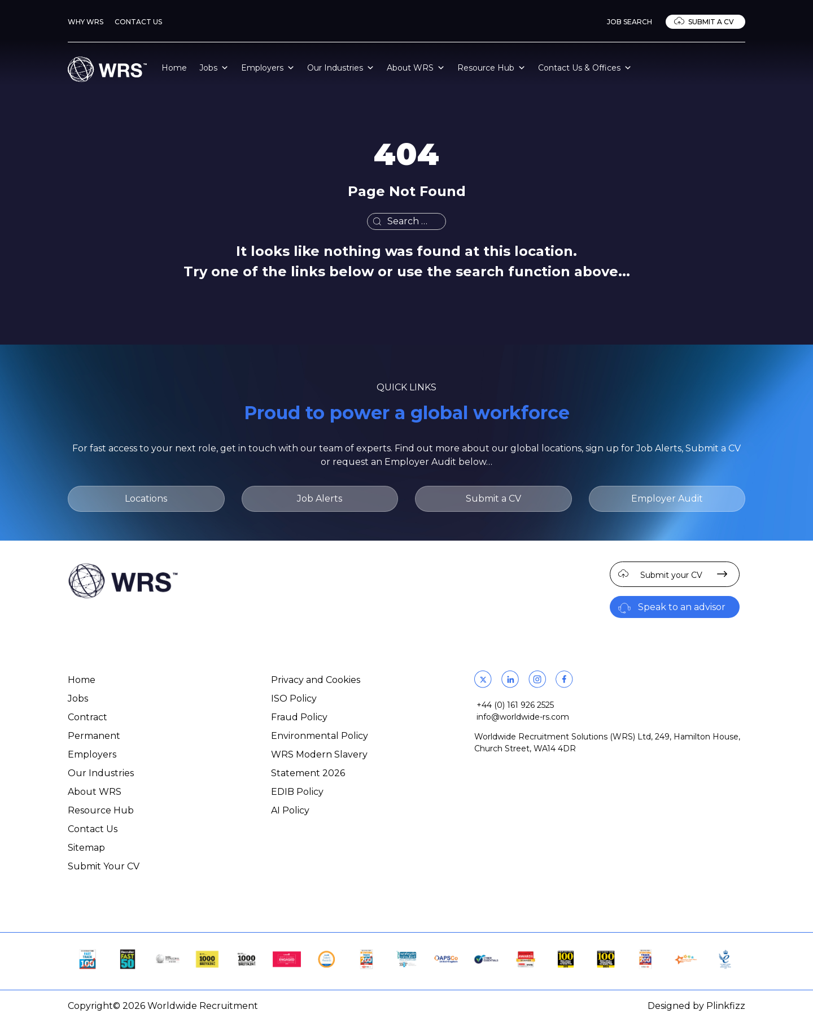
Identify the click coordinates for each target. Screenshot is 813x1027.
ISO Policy (294, 698)
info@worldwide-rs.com (523, 717)
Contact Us (138, 22)
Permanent (94, 735)
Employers (268, 67)
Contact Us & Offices (585, 67)
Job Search (629, 22)
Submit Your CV (103, 866)
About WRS (416, 67)
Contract (87, 717)
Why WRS (85, 22)
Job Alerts (319, 498)
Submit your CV (671, 575)
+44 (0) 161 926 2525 (515, 705)
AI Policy (290, 810)
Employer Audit (667, 498)
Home (174, 68)
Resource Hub (491, 67)
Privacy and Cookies (315, 679)
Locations (146, 498)
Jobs (214, 67)
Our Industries (340, 67)
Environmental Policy (319, 735)
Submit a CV (711, 22)
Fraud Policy (299, 717)
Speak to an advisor (681, 607)
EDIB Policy (297, 791)
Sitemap (86, 847)
